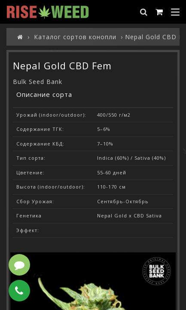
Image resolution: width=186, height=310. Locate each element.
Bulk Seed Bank (37, 82)
